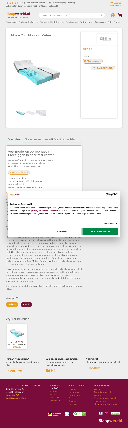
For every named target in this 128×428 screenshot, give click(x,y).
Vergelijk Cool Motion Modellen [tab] (60, 139)
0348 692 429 (13, 395)
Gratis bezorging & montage (62, 3)
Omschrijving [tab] (14, 139)
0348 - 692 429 (26, 181)
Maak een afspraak (19, 172)
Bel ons (12, 304)
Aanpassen (63, 231)
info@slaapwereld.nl (16, 398)
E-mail (26, 304)
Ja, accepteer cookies (100, 231)
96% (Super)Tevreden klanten (25, 3)
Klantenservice (15, 371)
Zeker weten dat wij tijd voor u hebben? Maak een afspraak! (32, 6)
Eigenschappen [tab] (33, 139)
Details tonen (108, 223)
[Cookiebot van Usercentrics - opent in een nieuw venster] (107, 195)
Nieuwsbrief (94, 368)
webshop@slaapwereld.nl (29, 187)
